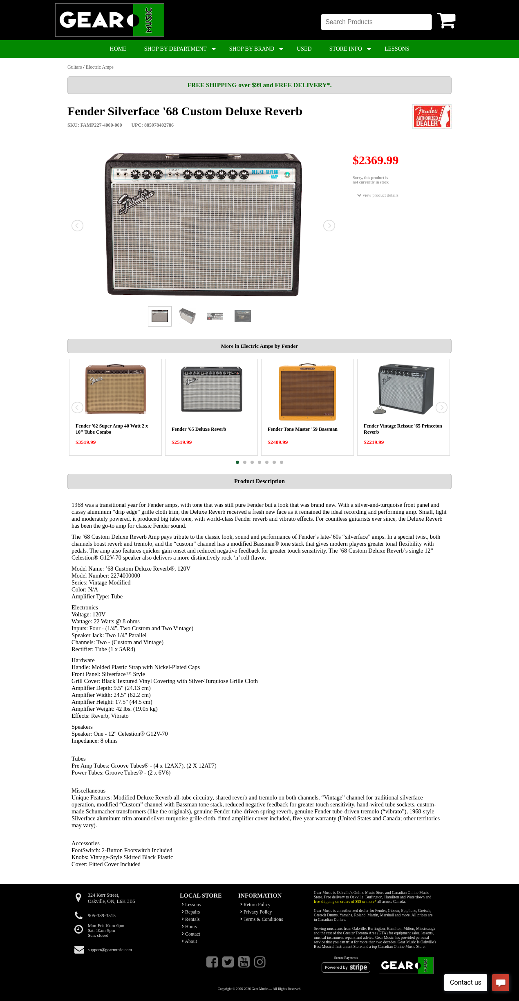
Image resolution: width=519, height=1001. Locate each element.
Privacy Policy (256, 912)
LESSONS (397, 49)
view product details (377, 195)
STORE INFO (345, 49)
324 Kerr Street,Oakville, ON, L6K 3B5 (111, 898)
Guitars (74, 67)
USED (304, 49)
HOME (118, 49)
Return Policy (255, 904)
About (189, 941)
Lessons (191, 904)
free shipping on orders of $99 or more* (345, 901)
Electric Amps (100, 67)
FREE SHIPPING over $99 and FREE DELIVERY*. (259, 84)
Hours (189, 926)
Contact (191, 934)
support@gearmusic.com (110, 949)
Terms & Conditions (261, 919)
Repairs (191, 912)
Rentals (191, 919)
